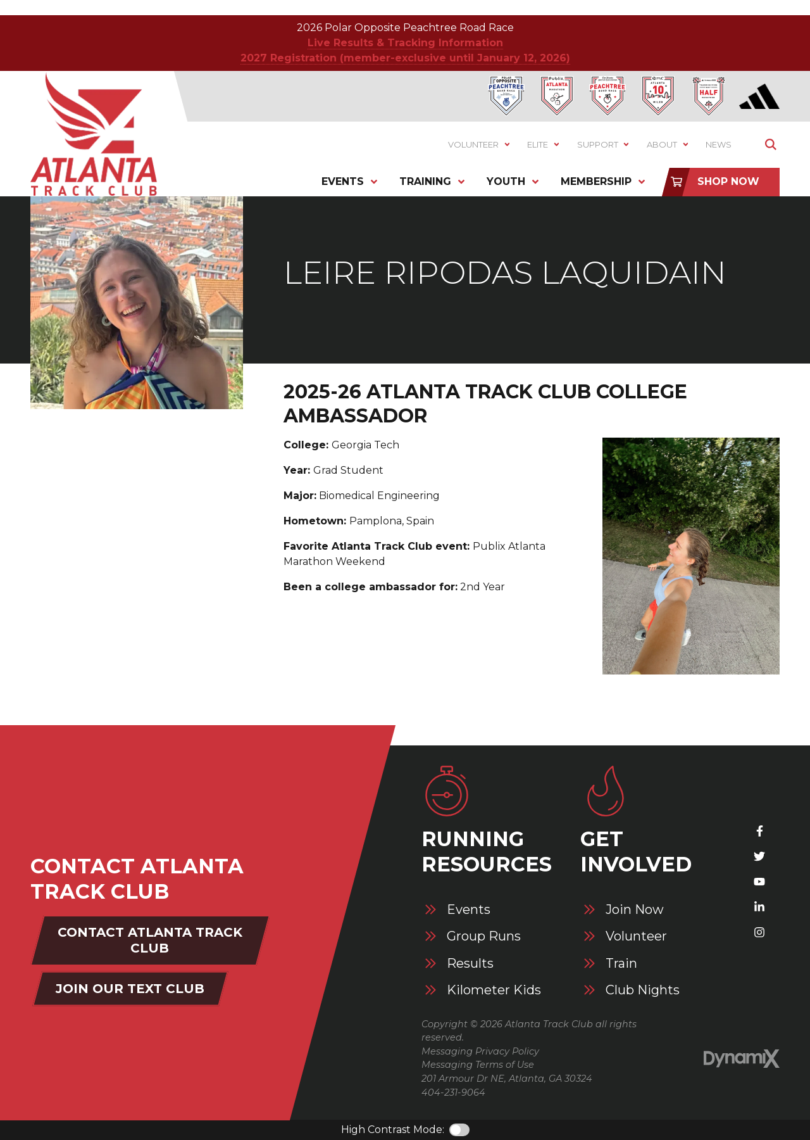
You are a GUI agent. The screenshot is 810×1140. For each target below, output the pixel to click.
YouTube (759, 881)
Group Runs (484, 936)
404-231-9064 (453, 1092)
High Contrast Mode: (392, 1130)
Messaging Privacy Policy (480, 1051)
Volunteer (636, 936)
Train (621, 963)
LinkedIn (759, 907)
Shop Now (728, 181)
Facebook (759, 831)
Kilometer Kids (494, 990)
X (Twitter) (759, 856)
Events (468, 909)
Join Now (635, 909)
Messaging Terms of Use (477, 1064)
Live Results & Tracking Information (405, 43)
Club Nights (643, 990)
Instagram (759, 932)
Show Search (770, 145)
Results (470, 963)
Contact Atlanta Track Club (150, 940)
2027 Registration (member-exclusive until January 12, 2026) (405, 58)
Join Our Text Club (130, 988)
